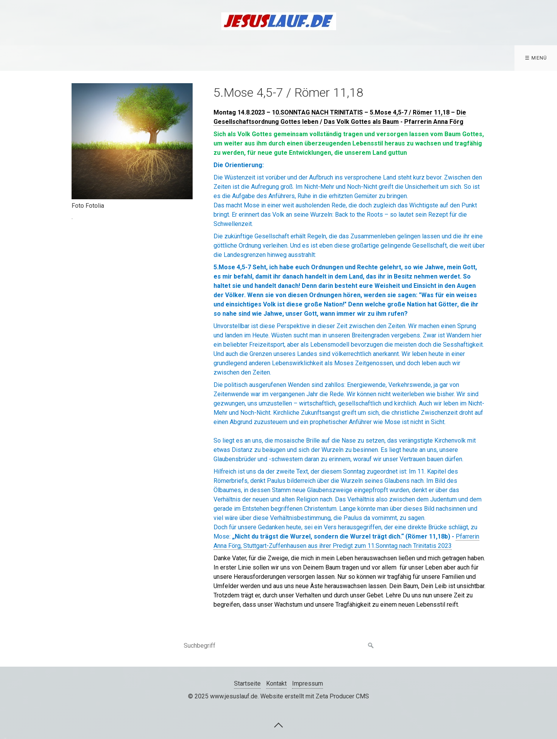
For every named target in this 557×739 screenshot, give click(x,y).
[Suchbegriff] (278, 645)
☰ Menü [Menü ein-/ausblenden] (536, 58)
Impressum (307, 683)
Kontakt (276, 683)
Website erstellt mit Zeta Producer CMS (314, 696)
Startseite (247, 683)
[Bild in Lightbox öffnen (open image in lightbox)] (132, 141)
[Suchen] (371, 645)
